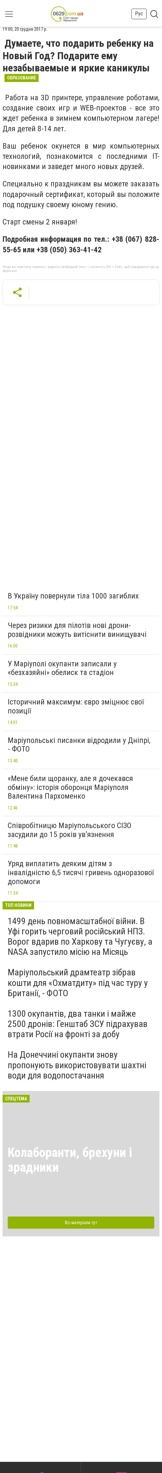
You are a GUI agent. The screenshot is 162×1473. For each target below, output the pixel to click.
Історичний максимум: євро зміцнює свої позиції (76, 706)
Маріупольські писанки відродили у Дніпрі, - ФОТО (79, 745)
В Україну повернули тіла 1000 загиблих (73, 595)
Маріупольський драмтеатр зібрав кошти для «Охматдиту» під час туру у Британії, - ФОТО (78, 982)
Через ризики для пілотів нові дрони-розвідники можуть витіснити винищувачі (77, 630)
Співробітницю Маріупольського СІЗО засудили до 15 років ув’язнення (69, 830)
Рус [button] (139, 14)
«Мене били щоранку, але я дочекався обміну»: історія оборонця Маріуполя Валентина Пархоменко (70, 787)
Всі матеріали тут (81, 1222)
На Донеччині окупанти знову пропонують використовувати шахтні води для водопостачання (77, 1064)
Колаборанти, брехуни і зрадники (70, 1160)
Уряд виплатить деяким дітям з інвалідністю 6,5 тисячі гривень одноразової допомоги (81, 872)
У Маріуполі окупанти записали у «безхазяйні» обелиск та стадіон (62, 668)
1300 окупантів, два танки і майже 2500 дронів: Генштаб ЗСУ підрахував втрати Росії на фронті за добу (78, 1023)
